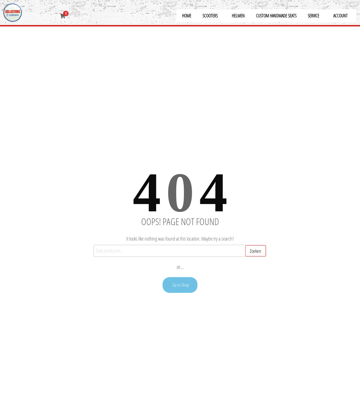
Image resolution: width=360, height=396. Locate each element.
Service (313, 16)
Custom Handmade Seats (276, 16)
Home (186, 16)
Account (340, 16)
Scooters (210, 16)
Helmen (238, 16)
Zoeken (255, 251)
